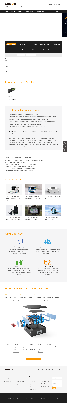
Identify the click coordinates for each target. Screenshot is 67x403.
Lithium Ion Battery (20, 38)
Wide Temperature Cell (33, 387)
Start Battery (43, 384)
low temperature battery (41, 140)
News (57, 11)
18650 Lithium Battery (33, 44)
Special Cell (12, 11)
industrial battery (35, 138)
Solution (48, 11)
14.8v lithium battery (12, 146)
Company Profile (8, 378)
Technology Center (20, 379)
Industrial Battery (29, 11)
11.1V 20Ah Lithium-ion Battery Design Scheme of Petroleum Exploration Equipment (51, 219)
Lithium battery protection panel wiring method (15, 162)
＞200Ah (7, 60)
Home (6, 11)
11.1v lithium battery (53, 144)
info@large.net (53, 4)
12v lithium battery (29, 146)
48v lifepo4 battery (28, 144)
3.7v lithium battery (36, 144)
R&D (53, 11)
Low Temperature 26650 (33, 379)
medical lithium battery (41, 142)
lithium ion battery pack (31, 140)
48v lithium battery (53, 146)
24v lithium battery (37, 146)
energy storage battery (44, 138)
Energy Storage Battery (56, 44)
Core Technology (20, 384)
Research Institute (20, 378)
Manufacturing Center (21, 381)
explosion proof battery (22, 142)
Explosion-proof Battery (44, 46)
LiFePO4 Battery (22, 44)
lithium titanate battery (13, 142)
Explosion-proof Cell (32, 389)
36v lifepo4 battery (20, 144)
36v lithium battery (45, 146)
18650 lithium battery (22, 140)
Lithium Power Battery (39, 11)
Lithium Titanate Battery (56, 46)
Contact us (13, 15)
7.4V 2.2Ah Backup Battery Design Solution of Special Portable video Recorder (13, 219)
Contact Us (7, 383)
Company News (8, 381)
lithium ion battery (12, 138)
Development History (9, 379)
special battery (28, 138)
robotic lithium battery (32, 142)
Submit (54, 388)
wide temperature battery (51, 140)
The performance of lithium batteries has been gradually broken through (21, 164)
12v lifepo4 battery (49, 142)
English (60, 4)
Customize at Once (33, 358)
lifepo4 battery (51, 138)
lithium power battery (20, 138)
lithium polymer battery (13, 140)
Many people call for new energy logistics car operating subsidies (19, 170)
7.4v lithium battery (44, 144)
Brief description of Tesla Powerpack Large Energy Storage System (20, 166)
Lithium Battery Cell (45, 49)
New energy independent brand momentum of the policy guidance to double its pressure (24, 160)
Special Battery (20, 11)
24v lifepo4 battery (12, 144)
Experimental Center (20, 383)
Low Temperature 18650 (33, 378)
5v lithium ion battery (21, 146)
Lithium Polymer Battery (45, 44)
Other (6, 66)
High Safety (43, 383)
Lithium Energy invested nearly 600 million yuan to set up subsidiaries (20, 168)
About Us (7, 15)
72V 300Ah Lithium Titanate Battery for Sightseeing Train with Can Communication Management (11, 98)
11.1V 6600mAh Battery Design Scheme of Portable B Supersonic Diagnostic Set (13, 198)
